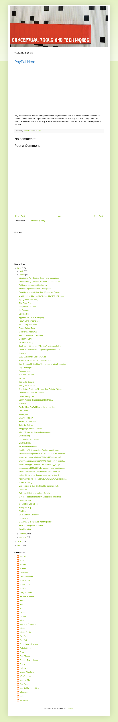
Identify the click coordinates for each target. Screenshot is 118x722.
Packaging (23, 414)
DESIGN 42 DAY (26, 418)
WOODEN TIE (25, 443)
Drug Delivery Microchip (29, 515)
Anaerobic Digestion (27, 421)
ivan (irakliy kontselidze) (29, 688)
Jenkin (22, 600)
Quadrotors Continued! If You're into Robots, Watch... (40, 389)
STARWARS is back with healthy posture (35, 522)
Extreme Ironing (25, 482)
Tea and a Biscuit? (26, 382)
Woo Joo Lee (25, 676)
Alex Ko (23, 556)
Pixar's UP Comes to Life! (29, 321)
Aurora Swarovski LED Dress (31, 335)
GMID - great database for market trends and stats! (40, 497)
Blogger (70, 708)
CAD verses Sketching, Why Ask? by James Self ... (40, 346)
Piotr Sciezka (25, 640)
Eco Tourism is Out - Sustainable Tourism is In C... (39, 486)
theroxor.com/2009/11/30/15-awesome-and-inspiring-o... (42, 468)
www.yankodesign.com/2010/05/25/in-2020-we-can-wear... (43, 454)
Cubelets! (23, 490)
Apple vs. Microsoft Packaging (31, 317)
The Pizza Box (25, 303)
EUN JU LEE (25, 580)
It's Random (24, 310)
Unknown (24, 668)
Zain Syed (24, 684)
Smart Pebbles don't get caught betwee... (36, 400)
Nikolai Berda (25, 632)
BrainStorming (25, 529)
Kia (21, 608)
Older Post (98, 216)
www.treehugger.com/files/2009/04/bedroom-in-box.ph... (42, 461)
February (23, 534)
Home (59, 216)
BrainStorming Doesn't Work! (31, 525)
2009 (19, 545)
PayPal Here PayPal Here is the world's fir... (37, 407)
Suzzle (22, 664)
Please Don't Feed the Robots (31, 393)
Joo (21, 604)
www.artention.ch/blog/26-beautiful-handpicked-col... (40, 472)
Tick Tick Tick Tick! (26, 375)
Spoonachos (24, 314)
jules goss (24, 692)
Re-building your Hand (28, 325)
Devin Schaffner (26, 576)
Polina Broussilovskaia (29, 644)
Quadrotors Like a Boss (28, 504)
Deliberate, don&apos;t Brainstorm (33, 285)
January (23, 537)
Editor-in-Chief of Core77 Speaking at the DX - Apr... (40, 350)
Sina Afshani (25, 656)
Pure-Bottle (23, 411)
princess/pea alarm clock (29, 439)
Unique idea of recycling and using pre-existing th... (40, 475)
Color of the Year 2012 (28, 332)
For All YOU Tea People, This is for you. (35, 360)
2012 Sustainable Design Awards (32, 357)
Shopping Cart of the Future (30, 429)
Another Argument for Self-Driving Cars (35, 289)
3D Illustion (23, 518)
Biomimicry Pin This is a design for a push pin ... (39, 278)
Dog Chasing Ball (26, 368)
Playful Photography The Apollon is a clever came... (40, 281)
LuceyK (23, 616)
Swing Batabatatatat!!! (28, 385)
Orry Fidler (24, 636)
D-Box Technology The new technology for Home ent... (41, 296)
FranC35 (23, 588)
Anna (22, 560)
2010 (19, 542)
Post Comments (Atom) (35, 221)
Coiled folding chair (27, 396)
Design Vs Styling (26, 339)
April (22, 271)
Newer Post (20, 216)
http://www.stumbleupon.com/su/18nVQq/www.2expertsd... (43, 479)
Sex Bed (22, 378)
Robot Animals (25, 500)
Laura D (23, 612)
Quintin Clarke (25, 648)
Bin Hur (23, 564)
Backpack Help (25, 508)
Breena (23, 568)
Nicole (22, 628)
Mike (22, 620)
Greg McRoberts (26, 592)
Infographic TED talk (27, 307)
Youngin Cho (25, 680)
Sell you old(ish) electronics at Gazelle (34, 493)
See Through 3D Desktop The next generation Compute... (42, 364)
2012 (19, 268)
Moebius (22, 353)
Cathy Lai (24, 572)
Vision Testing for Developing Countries (35, 432)
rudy (21, 696)
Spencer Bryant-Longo (29, 660)
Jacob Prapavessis (27, 596)
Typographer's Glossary (28, 299)
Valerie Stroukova (27, 672)
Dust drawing (24, 436)
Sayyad (23, 652)
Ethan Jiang (25, 584)
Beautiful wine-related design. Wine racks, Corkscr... (40, 292)
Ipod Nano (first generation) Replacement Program (39, 450)
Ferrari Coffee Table (27, 328)
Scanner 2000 (25, 371)
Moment (22, 403)
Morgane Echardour (28, 624)
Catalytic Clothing (26, 425)
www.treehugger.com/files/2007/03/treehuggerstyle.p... (41, 464)
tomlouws (24, 700)
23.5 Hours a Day (26, 343)
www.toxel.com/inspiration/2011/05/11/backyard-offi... (41, 457)
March (22, 275)
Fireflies (22, 511)
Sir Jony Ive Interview (28, 446)
